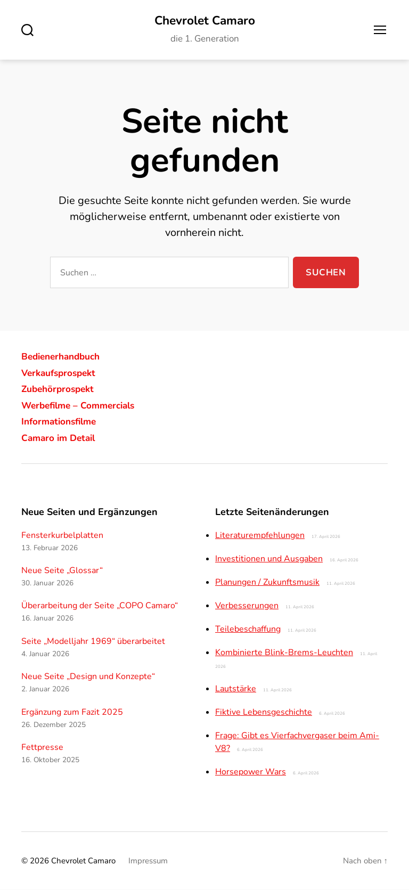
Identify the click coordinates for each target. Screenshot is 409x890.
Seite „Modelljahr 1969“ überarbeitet (93, 642)
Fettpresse (42, 748)
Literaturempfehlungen (260, 536)
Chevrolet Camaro (204, 21)
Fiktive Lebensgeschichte (263, 712)
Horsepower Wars (250, 772)
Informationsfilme (61, 421)
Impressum (148, 861)
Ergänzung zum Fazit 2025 (72, 712)
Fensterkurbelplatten (62, 536)
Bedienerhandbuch (64, 356)
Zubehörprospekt (60, 389)
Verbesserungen (247, 606)
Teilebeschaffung (248, 629)
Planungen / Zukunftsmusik (267, 583)
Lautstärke (235, 689)
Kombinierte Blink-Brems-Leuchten (284, 653)
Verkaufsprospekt (61, 373)
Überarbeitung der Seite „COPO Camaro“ (99, 607)
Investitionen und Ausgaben (269, 559)
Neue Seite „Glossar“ (62, 571)
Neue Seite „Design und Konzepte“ (88, 677)
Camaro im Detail (60, 438)
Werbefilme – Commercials (82, 405)
